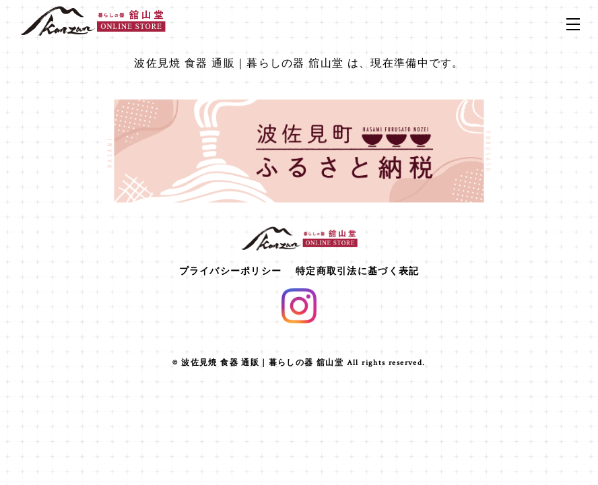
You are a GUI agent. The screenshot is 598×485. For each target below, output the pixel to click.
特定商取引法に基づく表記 (357, 270)
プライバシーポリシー (230, 270)
